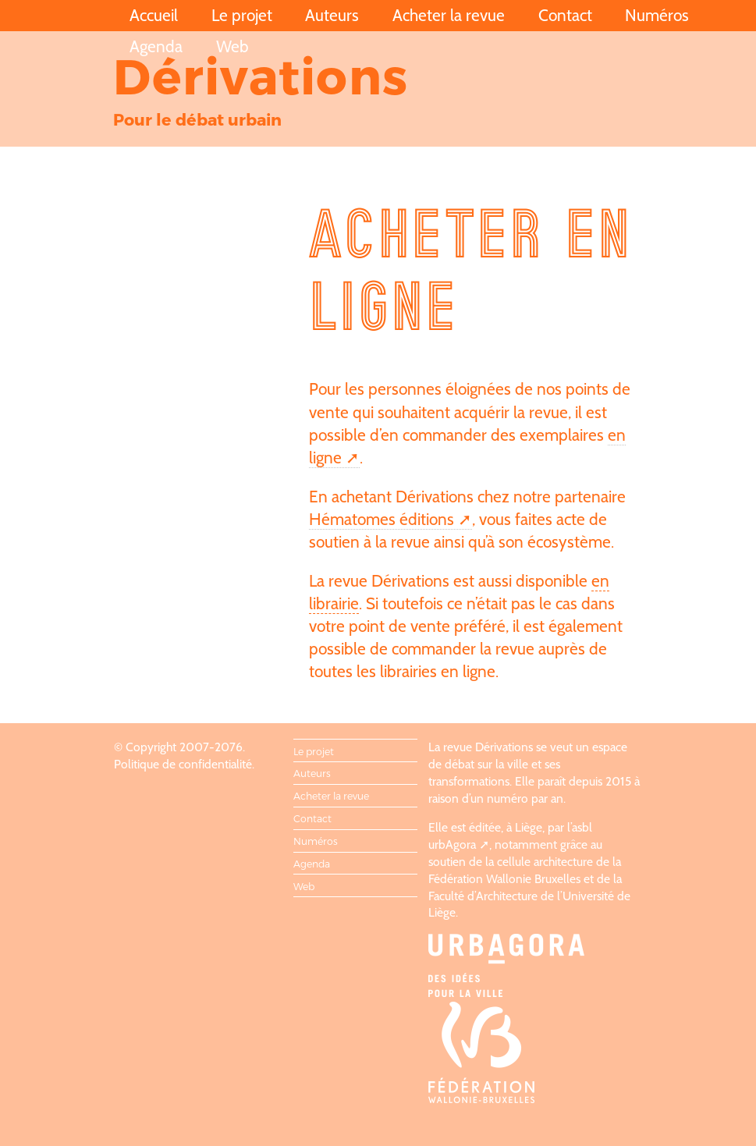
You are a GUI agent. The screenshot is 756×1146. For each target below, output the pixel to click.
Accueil (154, 15)
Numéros (657, 15)
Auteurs (332, 15)
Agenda (156, 46)
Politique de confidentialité (183, 764)
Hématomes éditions (381, 519)
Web (232, 46)
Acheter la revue (448, 15)
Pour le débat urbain (197, 119)
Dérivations (260, 74)
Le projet (241, 15)
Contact (565, 15)
